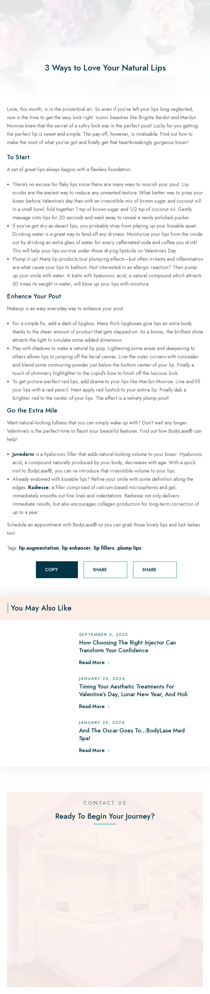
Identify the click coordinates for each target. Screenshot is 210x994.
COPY (57, 570)
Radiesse (38, 487)
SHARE (105, 570)
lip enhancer (76, 548)
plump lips (129, 548)
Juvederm (23, 454)
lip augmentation (39, 548)
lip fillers (104, 548)
